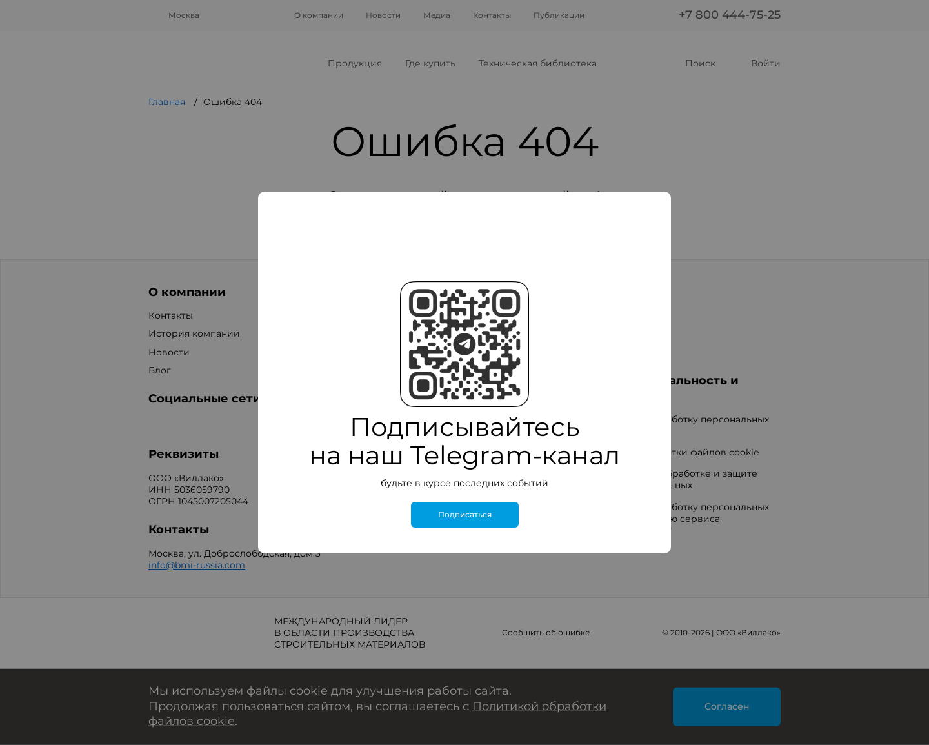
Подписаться (465, 515)
